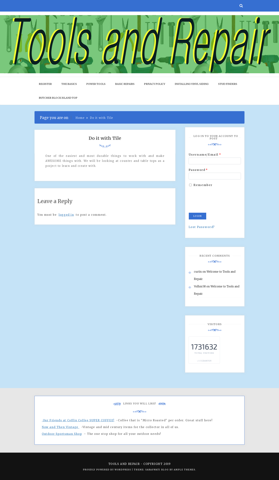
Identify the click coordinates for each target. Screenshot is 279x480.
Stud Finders (227, 84)
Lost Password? (202, 227)
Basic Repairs (125, 84)
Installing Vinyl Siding (192, 84)
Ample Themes (184, 469)
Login (197, 216)
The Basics (69, 84)
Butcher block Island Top (58, 97)
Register (45, 84)
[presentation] (216, 200)
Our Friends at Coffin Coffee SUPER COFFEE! (78, 420)
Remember (200, 185)
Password (198, 170)
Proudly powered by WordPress (107, 469)
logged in (66, 214)
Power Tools (96, 84)
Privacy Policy (154, 84)
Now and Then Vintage (60, 427)
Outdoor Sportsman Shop (62, 434)
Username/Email (205, 154)
